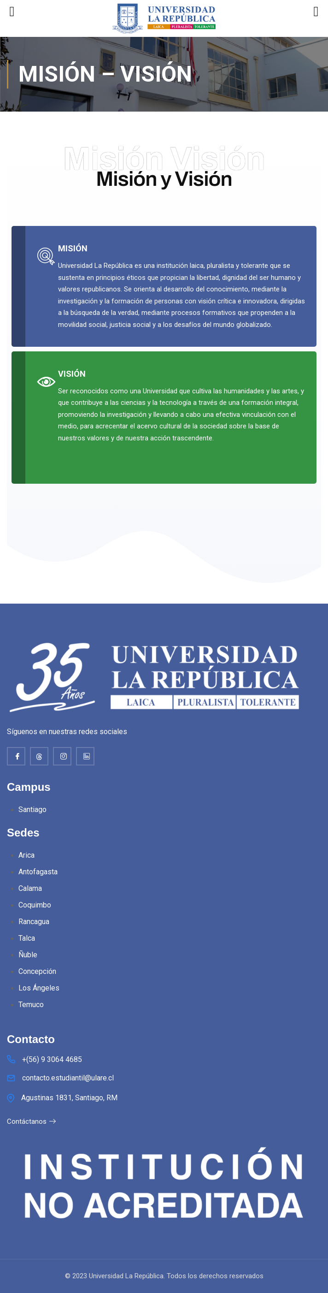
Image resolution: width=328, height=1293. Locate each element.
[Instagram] (62, 756)
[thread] (39, 756)
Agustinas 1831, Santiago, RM (69, 1097)
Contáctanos (31, 1121)
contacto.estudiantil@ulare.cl (68, 1078)
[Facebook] (16, 756)
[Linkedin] (85, 756)
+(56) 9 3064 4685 (52, 1059)
